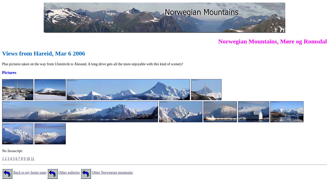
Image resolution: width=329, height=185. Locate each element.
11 (32, 159)
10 (28, 159)
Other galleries (69, 172)
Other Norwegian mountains (112, 172)
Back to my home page (30, 172)
